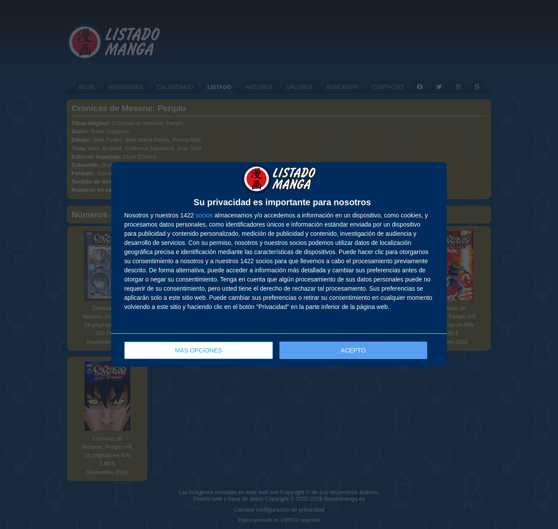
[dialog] (279, 264)
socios (204, 215)
